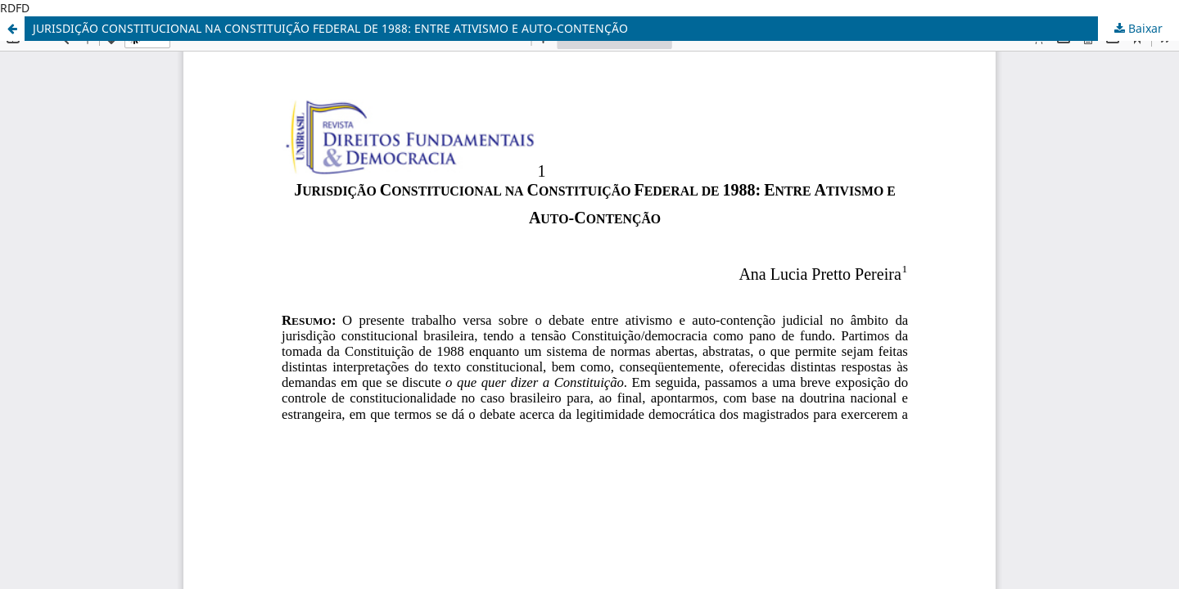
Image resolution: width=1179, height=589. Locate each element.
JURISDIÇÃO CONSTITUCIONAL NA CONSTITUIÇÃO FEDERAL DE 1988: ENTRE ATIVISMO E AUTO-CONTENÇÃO (330, 28)
